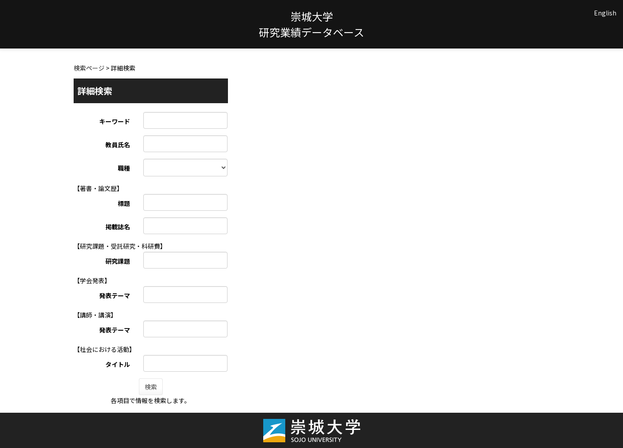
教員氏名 (117, 144)
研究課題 (117, 261)
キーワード (114, 121)
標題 (124, 203)
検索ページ (89, 67)
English (605, 12)
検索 (151, 386)
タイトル (117, 364)
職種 (124, 168)
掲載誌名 (117, 226)
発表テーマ (114, 295)
